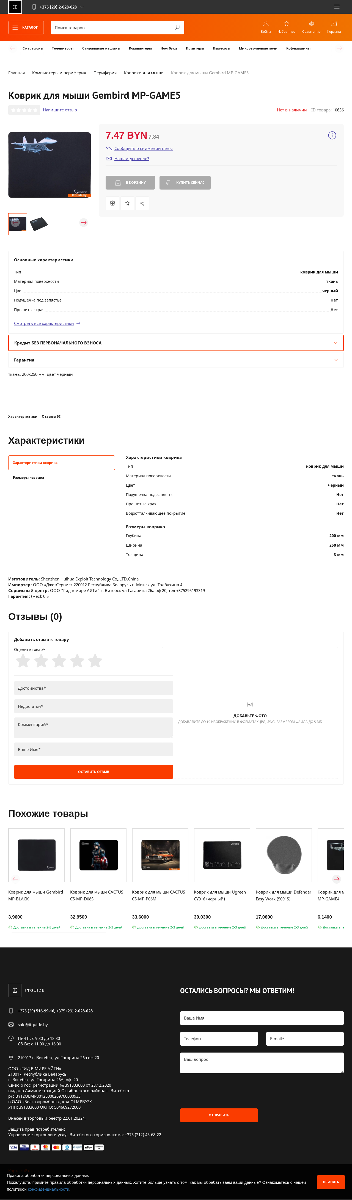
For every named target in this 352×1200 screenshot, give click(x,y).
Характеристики (22, 416)
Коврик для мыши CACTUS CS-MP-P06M (158, 896)
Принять (331, 1182)
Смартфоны (33, 48)
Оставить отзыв (93, 773)
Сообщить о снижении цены (139, 148)
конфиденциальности (48, 1189)
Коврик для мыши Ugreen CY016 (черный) (220, 896)
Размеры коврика (28, 478)
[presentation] (222, 1092)
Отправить (219, 1116)
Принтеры (195, 48)
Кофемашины (298, 48)
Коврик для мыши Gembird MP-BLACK (35, 896)
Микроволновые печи (258, 48)
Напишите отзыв (60, 110)
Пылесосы (221, 48)
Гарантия (176, 360)
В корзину (130, 183)
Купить (185, 183)
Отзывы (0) (52, 416)
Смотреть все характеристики (47, 323)
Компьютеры (140, 48)
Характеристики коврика (35, 463)
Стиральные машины (101, 48)
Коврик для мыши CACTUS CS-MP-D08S (96, 896)
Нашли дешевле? (127, 158)
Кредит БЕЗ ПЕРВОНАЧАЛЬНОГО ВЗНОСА (176, 343)
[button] (15, 222)
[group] (49, 165)
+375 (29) (36, 1012)
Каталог (23, 27)
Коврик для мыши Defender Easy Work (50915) (283, 896)
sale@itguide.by (33, 1025)
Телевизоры (62, 48)
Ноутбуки (169, 48)
